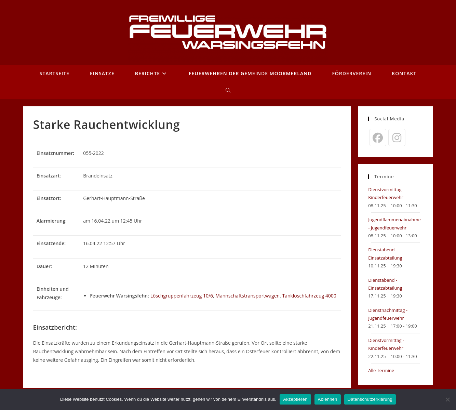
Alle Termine (381, 370)
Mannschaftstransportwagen (247, 295)
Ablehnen (327, 399)
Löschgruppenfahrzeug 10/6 (181, 295)
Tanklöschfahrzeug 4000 (309, 295)
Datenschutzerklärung (370, 399)
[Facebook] (377, 137)
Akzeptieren (295, 399)
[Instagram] (396, 137)
